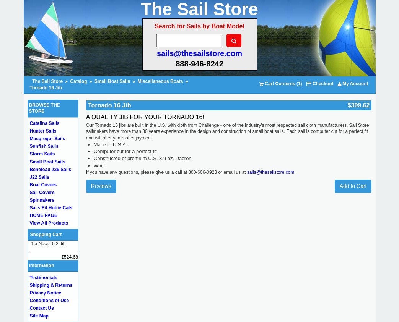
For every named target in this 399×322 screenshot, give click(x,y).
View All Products (49, 223)
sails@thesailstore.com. (271, 172)
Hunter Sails (43, 131)
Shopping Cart (46, 234)
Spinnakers (42, 200)
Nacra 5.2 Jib (52, 243)
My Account (353, 83)
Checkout (320, 83)
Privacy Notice (46, 293)
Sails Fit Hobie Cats (51, 207)
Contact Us (42, 308)
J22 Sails (39, 177)
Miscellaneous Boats (160, 81)
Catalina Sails (45, 123)
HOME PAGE (43, 215)
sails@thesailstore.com (199, 53)
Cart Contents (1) (280, 83)
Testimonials (43, 277)
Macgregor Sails (47, 138)
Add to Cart (353, 186)
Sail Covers (42, 192)
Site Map (39, 316)
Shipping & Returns (51, 285)
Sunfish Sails (44, 146)
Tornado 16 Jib (46, 88)
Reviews (101, 186)
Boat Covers (43, 185)
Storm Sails (42, 154)
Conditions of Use (49, 300)
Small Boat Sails (112, 81)
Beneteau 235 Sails (51, 169)
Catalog (78, 81)
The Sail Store (48, 81)
